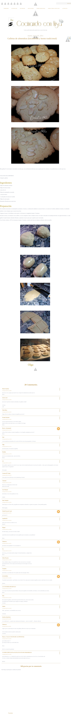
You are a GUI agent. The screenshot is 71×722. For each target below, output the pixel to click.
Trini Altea (4, 410)
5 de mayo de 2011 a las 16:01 (6, 654)
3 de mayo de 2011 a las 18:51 (6, 462)
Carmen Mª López (6, 473)
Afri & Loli (4, 397)
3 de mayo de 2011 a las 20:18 (6, 520)
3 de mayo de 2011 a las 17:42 (6, 446)
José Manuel (5, 489)
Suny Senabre (5, 500)
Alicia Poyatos (5, 558)
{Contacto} (64, 8)
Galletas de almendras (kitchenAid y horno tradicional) (32, 38)
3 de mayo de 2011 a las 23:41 (6, 597)
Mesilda (4, 452)
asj (3, 461)
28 (69, 38)
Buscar (69, 3)
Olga (3, 444)
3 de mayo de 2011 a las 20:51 (6, 543)
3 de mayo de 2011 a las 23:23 (6, 588)
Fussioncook (14, 8)
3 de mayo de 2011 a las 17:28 (6, 439)
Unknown (4, 541)
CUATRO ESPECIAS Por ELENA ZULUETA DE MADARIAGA (17, 652)
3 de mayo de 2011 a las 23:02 (6, 577)
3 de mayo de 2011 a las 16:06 (6, 390)
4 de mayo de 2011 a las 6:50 (6, 626)
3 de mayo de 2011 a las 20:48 (6, 529)
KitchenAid (22, 8)
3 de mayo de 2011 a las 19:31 (6, 482)
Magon (3, 527)
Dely (3, 595)
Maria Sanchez (5, 388)
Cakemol (4, 480)
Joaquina (4, 568)
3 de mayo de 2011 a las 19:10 (6, 475)
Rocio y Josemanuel (6, 428)
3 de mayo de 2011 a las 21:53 (6, 550)
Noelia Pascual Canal (7, 511)
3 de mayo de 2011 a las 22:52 (6, 570)
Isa (3, 548)
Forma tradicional (41, 8)
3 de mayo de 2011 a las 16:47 (6, 419)
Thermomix (6, 8)
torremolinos (5, 576)
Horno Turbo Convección (53, 8)
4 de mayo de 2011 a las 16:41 (6, 638)
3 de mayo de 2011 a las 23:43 (6, 608)
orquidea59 (4, 518)
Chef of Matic (31, 8)
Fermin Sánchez (5, 417)
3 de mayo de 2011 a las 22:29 (6, 559)
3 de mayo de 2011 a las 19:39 (6, 491)
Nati (3, 437)
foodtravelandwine (6, 617)
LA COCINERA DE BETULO (9, 586)
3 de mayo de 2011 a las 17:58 (6, 453)
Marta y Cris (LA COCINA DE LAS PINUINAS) (13, 636)
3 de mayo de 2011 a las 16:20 (6, 399)
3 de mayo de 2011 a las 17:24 (6, 430)
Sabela (3, 606)
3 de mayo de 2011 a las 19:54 (6, 502)
